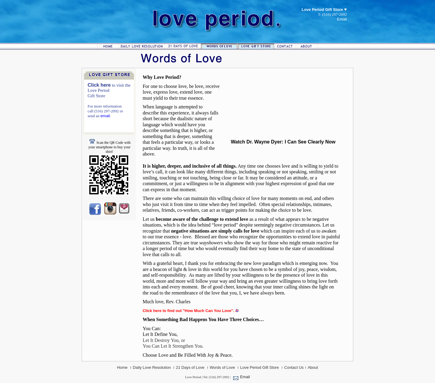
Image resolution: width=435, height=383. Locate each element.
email (105, 116)
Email (245, 377)
